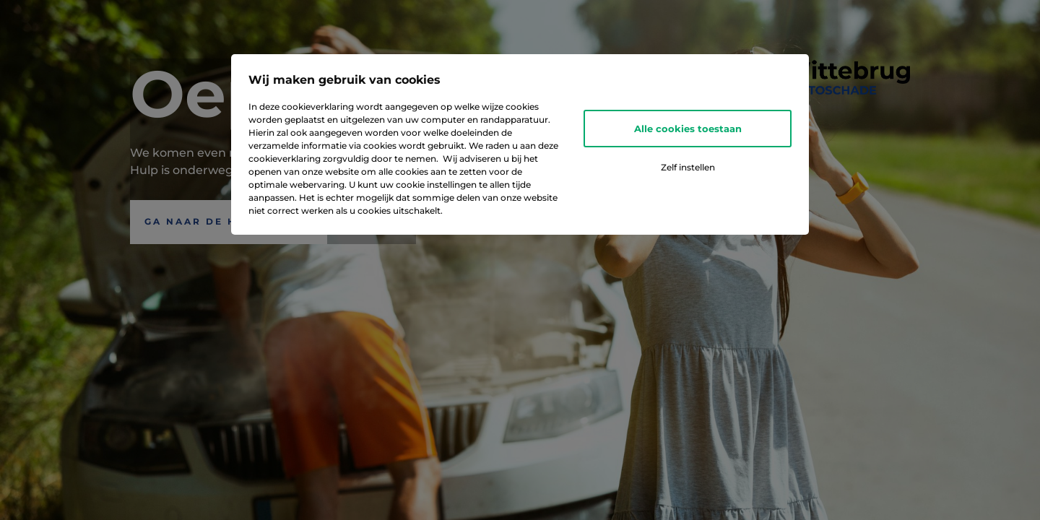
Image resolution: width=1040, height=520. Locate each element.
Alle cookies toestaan (688, 128)
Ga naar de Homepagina (228, 221)
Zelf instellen (688, 167)
